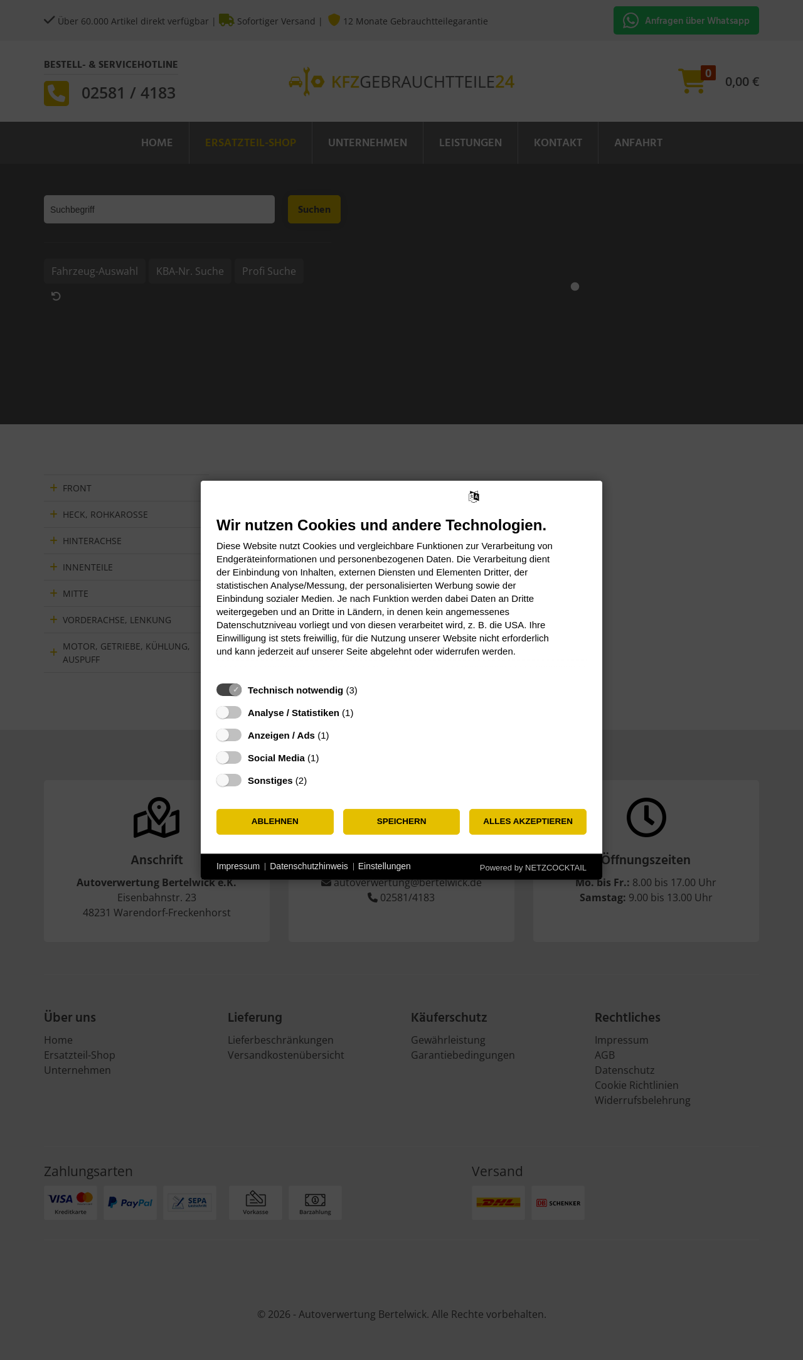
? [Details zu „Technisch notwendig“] (368, 689)
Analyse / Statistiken (293, 712)
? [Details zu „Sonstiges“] (318, 779)
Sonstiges (270, 779)
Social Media (276, 757)
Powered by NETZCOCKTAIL (533, 867)
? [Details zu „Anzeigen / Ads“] (340, 734)
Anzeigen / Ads (281, 734)
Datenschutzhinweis (309, 866)
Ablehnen (275, 821)
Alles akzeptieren (528, 821)
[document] (401, 595)
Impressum (238, 866)
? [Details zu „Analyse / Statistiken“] (365, 712)
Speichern (402, 821)
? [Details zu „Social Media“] (330, 757)
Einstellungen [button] (384, 866)
